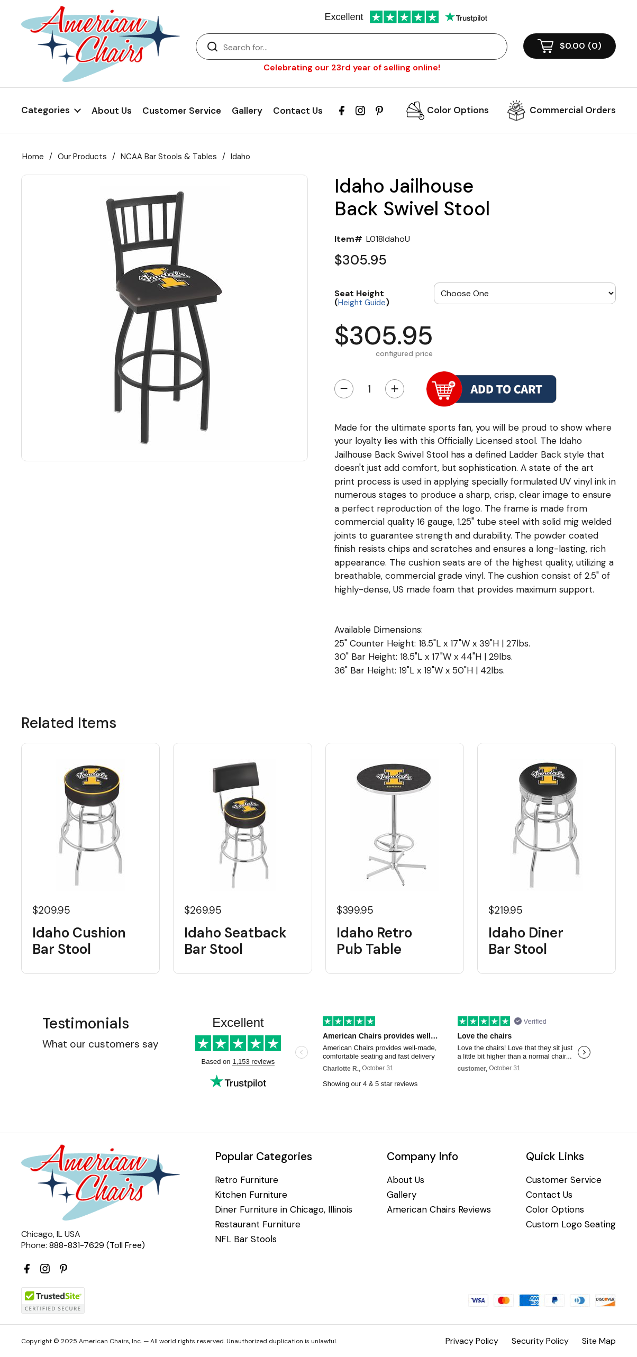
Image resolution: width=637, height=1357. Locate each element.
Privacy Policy (471, 1340)
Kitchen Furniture (251, 1194)
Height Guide (362, 302)
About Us (112, 110)
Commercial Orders (573, 110)
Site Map (599, 1340)
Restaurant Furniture (258, 1224)
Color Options (458, 110)
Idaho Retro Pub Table (374, 941)
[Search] (362, 47)
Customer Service (181, 110)
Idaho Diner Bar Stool (525, 941)
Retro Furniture (246, 1180)
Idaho (240, 156)
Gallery (247, 110)
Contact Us (298, 110)
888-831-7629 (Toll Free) (97, 1245)
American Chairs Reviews (439, 1209)
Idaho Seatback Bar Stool (235, 941)
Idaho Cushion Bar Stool (79, 941)
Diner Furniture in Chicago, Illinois (283, 1209)
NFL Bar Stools (246, 1239)
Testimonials (85, 1023)
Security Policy (540, 1340)
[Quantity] (369, 388)
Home (33, 156)
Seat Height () (361, 297)
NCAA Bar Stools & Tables (169, 156)
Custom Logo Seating (571, 1224)
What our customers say (100, 1044)
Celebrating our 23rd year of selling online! (351, 67)
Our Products (82, 156)
